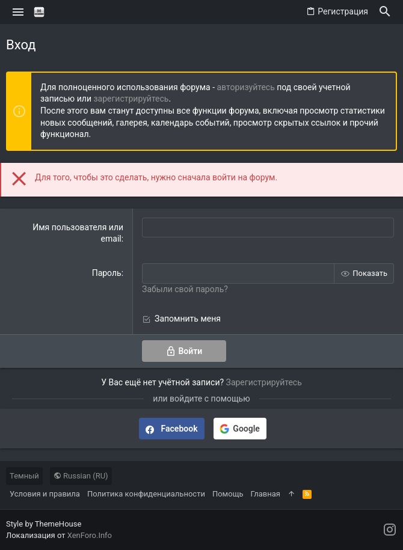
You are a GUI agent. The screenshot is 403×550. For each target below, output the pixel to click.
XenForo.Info (89, 535)
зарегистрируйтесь (130, 98)
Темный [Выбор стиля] (24, 475)
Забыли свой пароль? (185, 289)
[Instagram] (390, 529)
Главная (265, 493)
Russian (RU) (81, 475)
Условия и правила (45, 493)
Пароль (107, 273)
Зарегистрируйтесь (264, 382)
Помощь (228, 493)
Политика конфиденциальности (146, 493)
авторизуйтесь (246, 87)
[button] (18, 12)
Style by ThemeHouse (43, 523)
